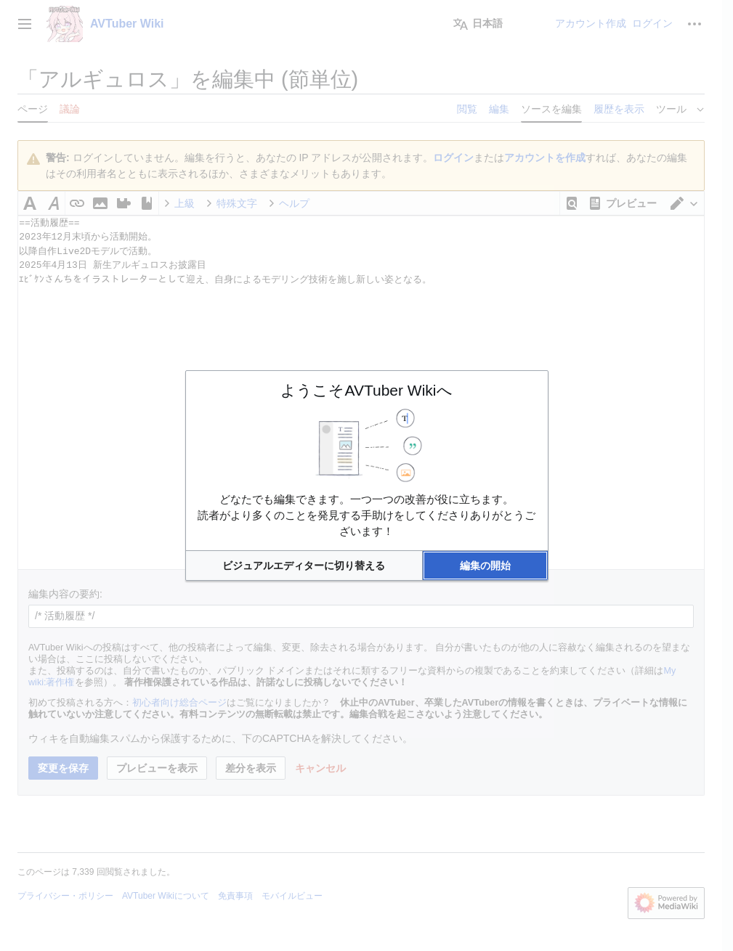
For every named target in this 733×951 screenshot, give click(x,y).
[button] (304, 565)
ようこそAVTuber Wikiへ (366, 390)
